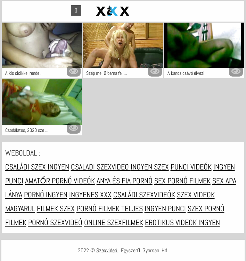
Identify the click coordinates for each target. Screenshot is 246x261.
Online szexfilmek (113, 222)
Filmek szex (56, 208)
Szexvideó (107, 250)
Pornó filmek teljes (109, 208)
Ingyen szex (150, 167)
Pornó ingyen (45, 194)
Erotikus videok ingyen (182, 222)
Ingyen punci (165, 208)
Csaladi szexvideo (101, 167)
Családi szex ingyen (37, 167)
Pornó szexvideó (55, 222)
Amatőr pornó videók (60, 180)
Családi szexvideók (144, 194)
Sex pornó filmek (182, 180)
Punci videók (191, 167)
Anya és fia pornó (125, 180)
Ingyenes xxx (90, 194)
